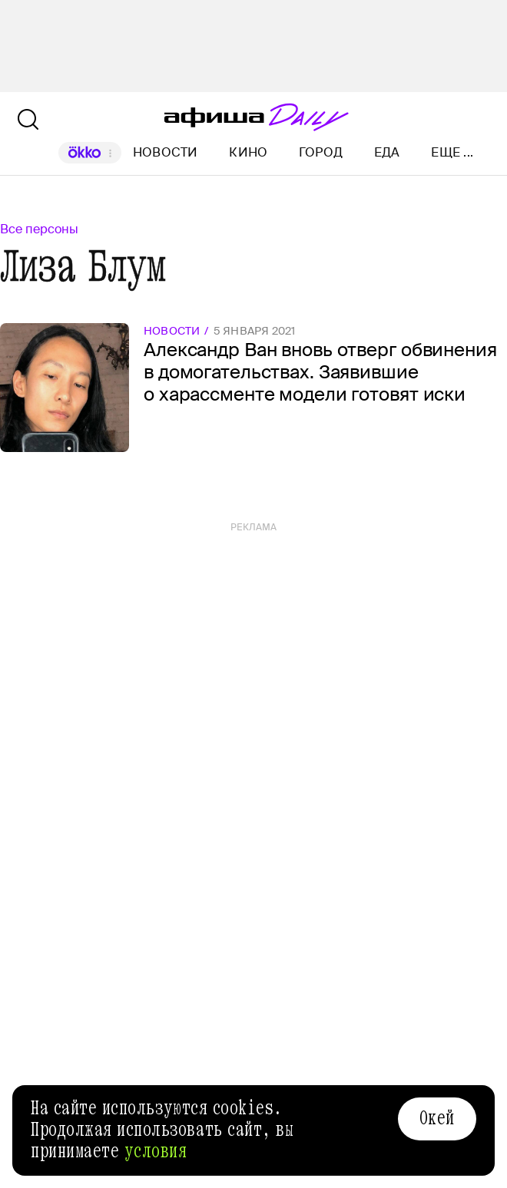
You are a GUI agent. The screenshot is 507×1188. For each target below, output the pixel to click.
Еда (387, 152)
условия (155, 1151)
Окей (437, 1118)
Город (321, 152)
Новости (165, 152)
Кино (248, 152)
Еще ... (452, 152)
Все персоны (39, 229)
